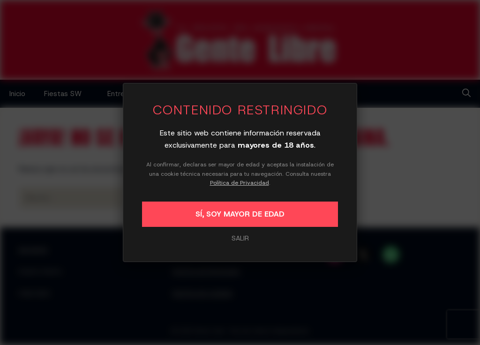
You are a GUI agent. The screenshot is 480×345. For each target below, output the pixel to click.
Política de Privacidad (239, 183)
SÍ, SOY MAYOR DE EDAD (240, 214)
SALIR (240, 238)
